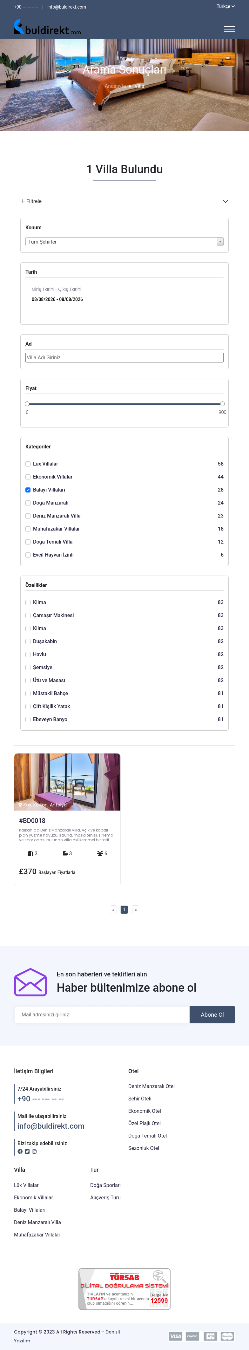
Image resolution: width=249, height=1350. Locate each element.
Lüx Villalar (26, 1185)
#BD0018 (32, 821)
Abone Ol (212, 1014)
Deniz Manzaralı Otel (151, 1086)
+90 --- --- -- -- (40, 1098)
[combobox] (124, 241)
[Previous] (113, 909)
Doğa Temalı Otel (147, 1136)
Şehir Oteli (139, 1099)
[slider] (27, 403)
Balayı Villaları (29, 1210)
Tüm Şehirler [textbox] (42, 242)
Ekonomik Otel (144, 1111)
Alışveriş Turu (105, 1198)
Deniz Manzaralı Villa (37, 1222)
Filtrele (31, 201)
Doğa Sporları (105, 1185)
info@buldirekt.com (50, 1126)
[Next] (135, 909)
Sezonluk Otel (143, 1148)
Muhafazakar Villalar (37, 1235)
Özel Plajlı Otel (144, 1123)
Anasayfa (115, 86)
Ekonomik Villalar (33, 1198)
